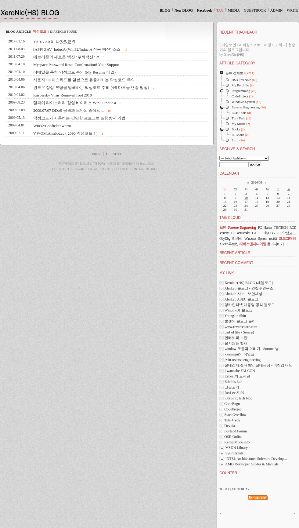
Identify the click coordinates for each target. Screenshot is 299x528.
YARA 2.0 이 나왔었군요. (55, 41)
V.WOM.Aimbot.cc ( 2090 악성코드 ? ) (65, 133)
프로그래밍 (287, 238)
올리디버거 (275, 244)
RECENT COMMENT (236, 262)
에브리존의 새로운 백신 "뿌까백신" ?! (66, 57)
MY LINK (226, 272)
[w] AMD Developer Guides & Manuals (249, 464)
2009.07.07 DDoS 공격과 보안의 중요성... (68, 110)
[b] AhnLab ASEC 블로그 (238, 299)
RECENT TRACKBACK (238, 32)
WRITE (292, 10)
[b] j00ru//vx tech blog (235, 398)
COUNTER (228, 472)
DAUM (84, 163)
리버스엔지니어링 (252, 244)
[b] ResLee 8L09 (231, 393)
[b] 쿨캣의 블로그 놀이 (237, 321)
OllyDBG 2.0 (271, 233)
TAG (220, 10)
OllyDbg (224, 238)
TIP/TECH (280, 227)
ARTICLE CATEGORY (237, 62)
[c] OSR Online (230, 437)
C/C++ (256, 233)
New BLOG (184, 10)
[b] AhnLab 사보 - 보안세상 (240, 294)
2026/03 (256, 182)
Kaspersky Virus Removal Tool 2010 (62, 95)
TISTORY (99, 163)
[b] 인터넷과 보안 (233, 338)
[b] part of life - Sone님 (236, 332)
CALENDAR (229, 173)
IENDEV (127, 163)
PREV (96, 154)
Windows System (255, 238)
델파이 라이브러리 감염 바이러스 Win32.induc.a (74, 102)
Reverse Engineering (242, 227)
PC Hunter (265, 227)
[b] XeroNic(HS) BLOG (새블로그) (246, 283)
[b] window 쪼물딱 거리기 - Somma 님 (249, 349)
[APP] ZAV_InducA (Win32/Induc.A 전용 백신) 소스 (76, 49)
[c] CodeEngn (229, 404)
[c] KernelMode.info (234, 442)
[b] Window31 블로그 (236, 310)
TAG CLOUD (230, 217)
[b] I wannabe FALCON (237, 371)
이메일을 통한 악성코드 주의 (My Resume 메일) (74, 72)
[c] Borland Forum (233, 431)
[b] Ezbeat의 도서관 (234, 376)
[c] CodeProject (231, 409)
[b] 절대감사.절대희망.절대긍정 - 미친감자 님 (256, 365)
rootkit (273, 238)
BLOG (165, 10)
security (224, 233)
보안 (222, 227)
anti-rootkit (243, 233)
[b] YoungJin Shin (232, 316)
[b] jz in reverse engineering (240, 360)
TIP (233, 233)
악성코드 (289, 233)
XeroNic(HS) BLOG (30, 12)
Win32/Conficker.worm (52, 125)
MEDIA (234, 10)
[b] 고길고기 (229, 387)
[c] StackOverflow (233, 415)
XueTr (223, 244)
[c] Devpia (227, 426)
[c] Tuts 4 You (229, 420)
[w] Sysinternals (231, 453)
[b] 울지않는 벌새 (233, 343)
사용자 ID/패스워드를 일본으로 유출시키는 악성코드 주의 (84, 80)
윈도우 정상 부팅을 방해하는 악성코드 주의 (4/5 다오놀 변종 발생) (91, 87)
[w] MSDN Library (233, 448)
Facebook (204, 10)
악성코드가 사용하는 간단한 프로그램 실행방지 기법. (80, 118)
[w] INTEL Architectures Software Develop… (253, 459)
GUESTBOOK (255, 10)
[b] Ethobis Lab (230, 382)
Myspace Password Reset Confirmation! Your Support (76, 64)
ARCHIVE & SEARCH (237, 148)
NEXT (117, 154)
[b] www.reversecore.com (238, 327)
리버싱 (237, 238)
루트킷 (233, 244)
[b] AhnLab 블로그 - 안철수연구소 (246, 288)
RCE (293, 227)
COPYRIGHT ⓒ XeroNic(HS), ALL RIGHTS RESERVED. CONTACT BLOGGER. (107, 169)
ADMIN (276, 10)
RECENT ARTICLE (234, 252)
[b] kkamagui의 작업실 (236, 354)
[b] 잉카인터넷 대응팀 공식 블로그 (247, 305)
